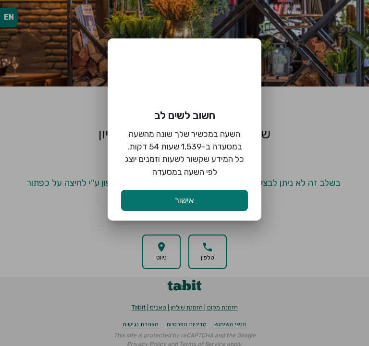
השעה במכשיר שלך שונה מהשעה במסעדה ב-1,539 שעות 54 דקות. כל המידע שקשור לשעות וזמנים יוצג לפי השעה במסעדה (184, 153)
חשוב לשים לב (184, 115)
